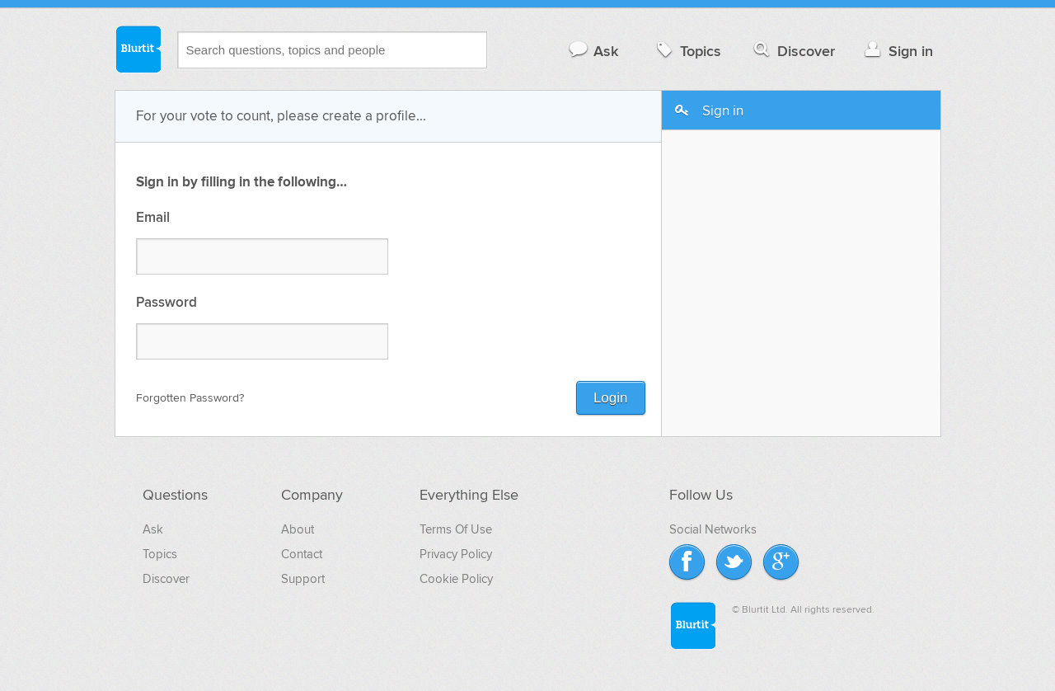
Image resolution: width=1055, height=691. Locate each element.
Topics (687, 50)
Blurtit (138, 48)
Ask (593, 50)
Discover (792, 50)
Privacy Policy (456, 554)
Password (166, 303)
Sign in (897, 50)
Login (610, 398)
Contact (301, 554)
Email (153, 218)
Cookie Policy (456, 578)
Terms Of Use (456, 529)
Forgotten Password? (190, 398)
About (297, 529)
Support (303, 578)
